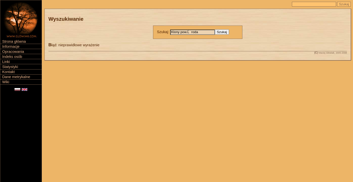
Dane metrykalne (16, 77)
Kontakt (8, 72)
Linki (6, 62)
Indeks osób (12, 57)
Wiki (5, 82)
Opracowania (13, 52)
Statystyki (10, 67)
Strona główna (14, 41)
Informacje (10, 46)
